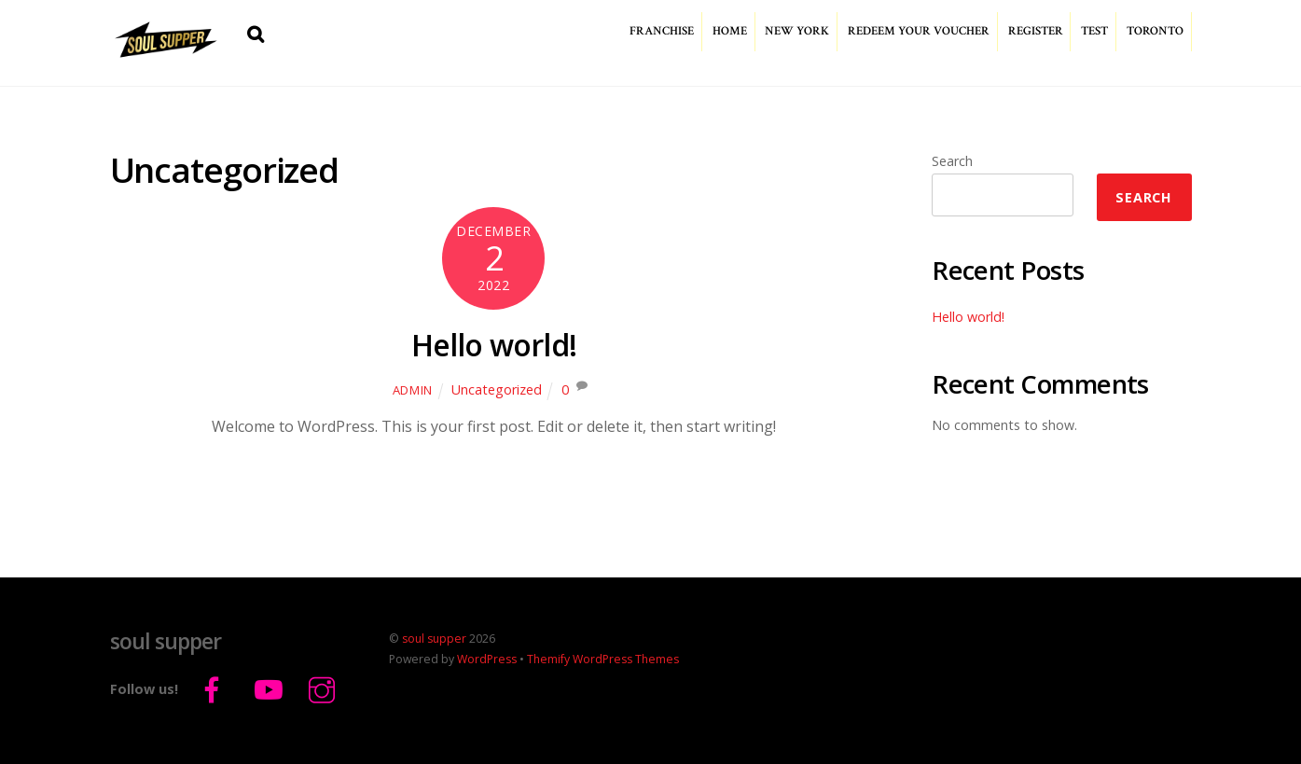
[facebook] (215, 688)
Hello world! (493, 345)
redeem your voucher (919, 31)
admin (413, 390)
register (1035, 31)
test (1094, 31)
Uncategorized (496, 389)
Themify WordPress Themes (603, 659)
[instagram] (325, 688)
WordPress (487, 659)
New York (797, 31)
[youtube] (270, 688)
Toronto (1155, 31)
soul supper (434, 638)
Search (952, 161)
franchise (662, 31)
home (730, 31)
